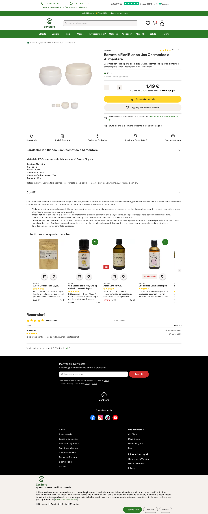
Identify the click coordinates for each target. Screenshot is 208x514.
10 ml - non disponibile (117, 77)
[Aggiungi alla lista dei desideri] (53, 276)
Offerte (42, 33)
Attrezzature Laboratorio (63, 43)
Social (63, 504)
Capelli (55, 33)
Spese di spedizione (69, 439)
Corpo (80, 33)
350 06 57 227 (81, 3)
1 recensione (176, 50)
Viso (68, 33)
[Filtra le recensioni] (36, 325)
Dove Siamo (134, 439)
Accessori (127, 33)
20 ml (109, 73)
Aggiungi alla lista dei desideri (145, 107)
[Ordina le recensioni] (168, 325)
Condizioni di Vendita (138, 459)
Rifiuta (165, 509)
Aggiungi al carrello (145, 99)
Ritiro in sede (65, 434)
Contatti (63, 466)
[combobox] (100, 23)
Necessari (42, 504)
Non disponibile (150, 276)
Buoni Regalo (65, 461)
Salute (153, 33)
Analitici (54, 504)
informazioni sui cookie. (66, 499)
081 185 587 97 (52, 3)
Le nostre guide (135, 443)
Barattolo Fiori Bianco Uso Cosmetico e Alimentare (62, 150)
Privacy (131, 468)
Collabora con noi (67, 452)
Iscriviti (139, 374)
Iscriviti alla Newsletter (104, 365)
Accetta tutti (132, 509)
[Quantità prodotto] (113, 88)
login (66, 348)
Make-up (113, 33)
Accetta (150, 509)
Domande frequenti (68, 457)
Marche (166, 33)
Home (31, 42)
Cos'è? (31, 192)
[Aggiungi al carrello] (44, 276)
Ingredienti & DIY (97, 33)
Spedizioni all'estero (68, 448)
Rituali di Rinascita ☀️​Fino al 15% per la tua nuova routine (104, 13)
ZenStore (107, 50)
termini (94, 384)
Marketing (74, 504)
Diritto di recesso (136, 463)
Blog (130, 448)
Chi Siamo (133, 434)
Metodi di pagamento (69, 443)
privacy (106, 381)
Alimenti (140, 33)
